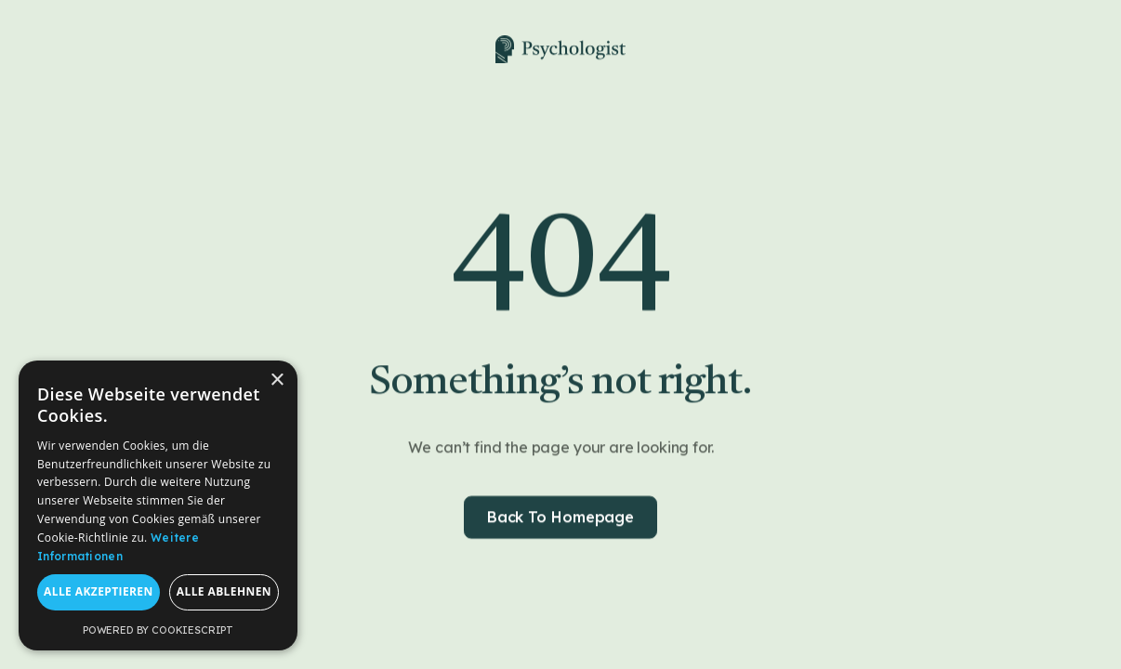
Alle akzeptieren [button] (98, 591)
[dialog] (158, 505)
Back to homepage (560, 519)
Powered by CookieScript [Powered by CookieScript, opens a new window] (158, 629)
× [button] (277, 380)
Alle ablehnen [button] (224, 591)
